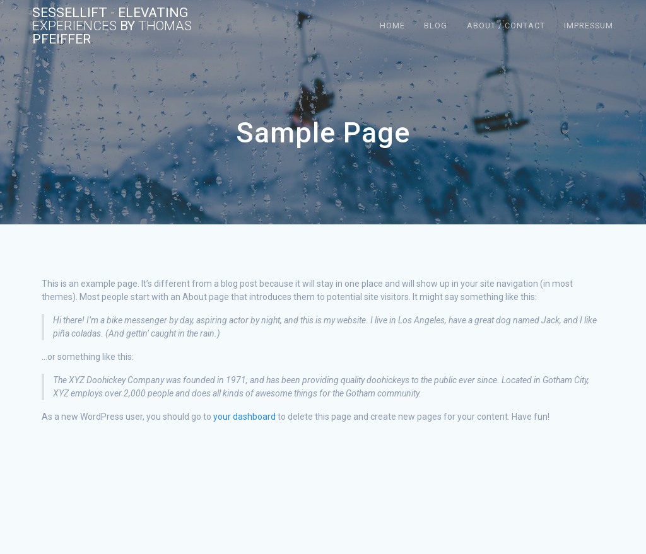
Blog (435, 25)
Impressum (588, 25)
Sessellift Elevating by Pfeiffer (112, 26)
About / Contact (506, 25)
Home (392, 25)
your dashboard (244, 417)
